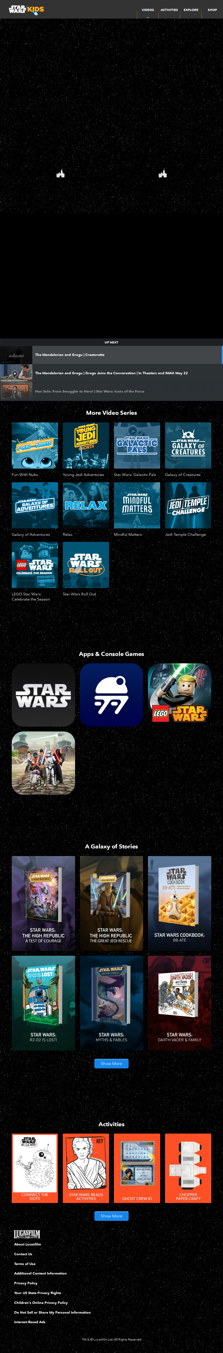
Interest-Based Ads (29, 1323)
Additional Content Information (40, 1274)
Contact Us (23, 1255)
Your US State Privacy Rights (37, 1294)
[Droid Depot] (111, 695)
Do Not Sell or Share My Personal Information (52, 1313)
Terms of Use (24, 1265)
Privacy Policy (25, 1284)
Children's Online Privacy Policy (41, 1303)
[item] (147, 9)
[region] (111, 276)
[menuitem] (169, 9)
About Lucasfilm (27, 1245)
